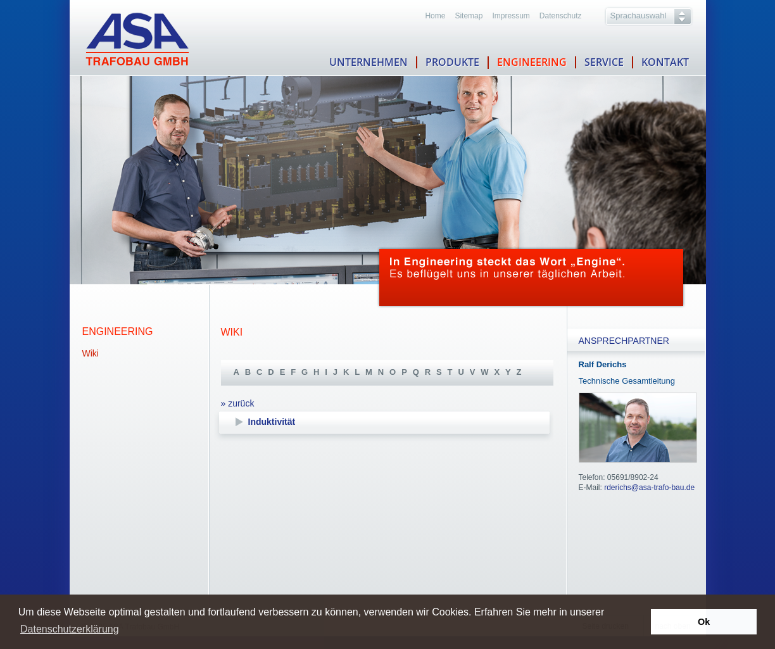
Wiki (90, 353)
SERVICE (604, 62)
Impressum (510, 15)
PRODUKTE (452, 62)
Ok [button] (704, 622)
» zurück (238, 403)
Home (435, 15)
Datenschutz (560, 15)
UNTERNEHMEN (368, 62)
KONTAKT (665, 60)
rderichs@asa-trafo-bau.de (649, 487)
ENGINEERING (532, 62)
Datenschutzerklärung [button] (69, 629)
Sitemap (468, 15)
